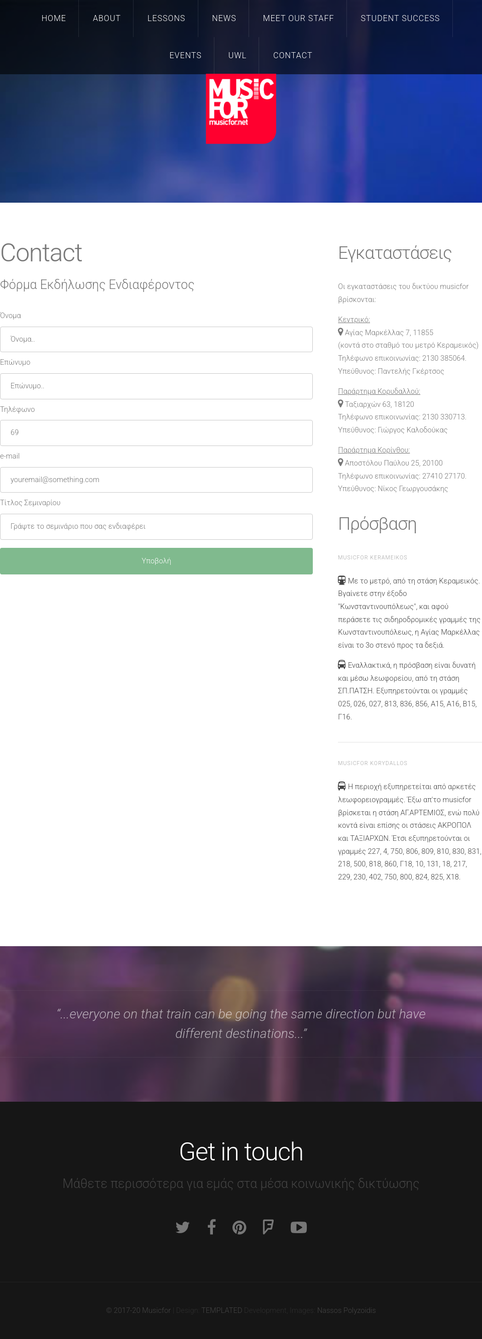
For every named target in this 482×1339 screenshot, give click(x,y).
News (224, 18)
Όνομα (10, 315)
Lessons (166, 18)
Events (185, 55)
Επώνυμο (15, 362)
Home (54, 18)
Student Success (400, 18)
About (107, 18)
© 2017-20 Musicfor (138, 1310)
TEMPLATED (222, 1310)
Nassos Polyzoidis (346, 1310)
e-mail (10, 456)
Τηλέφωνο (17, 409)
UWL (237, 55)
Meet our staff (298, 18)
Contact (292, 55)
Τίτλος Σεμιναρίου (30, 502)
